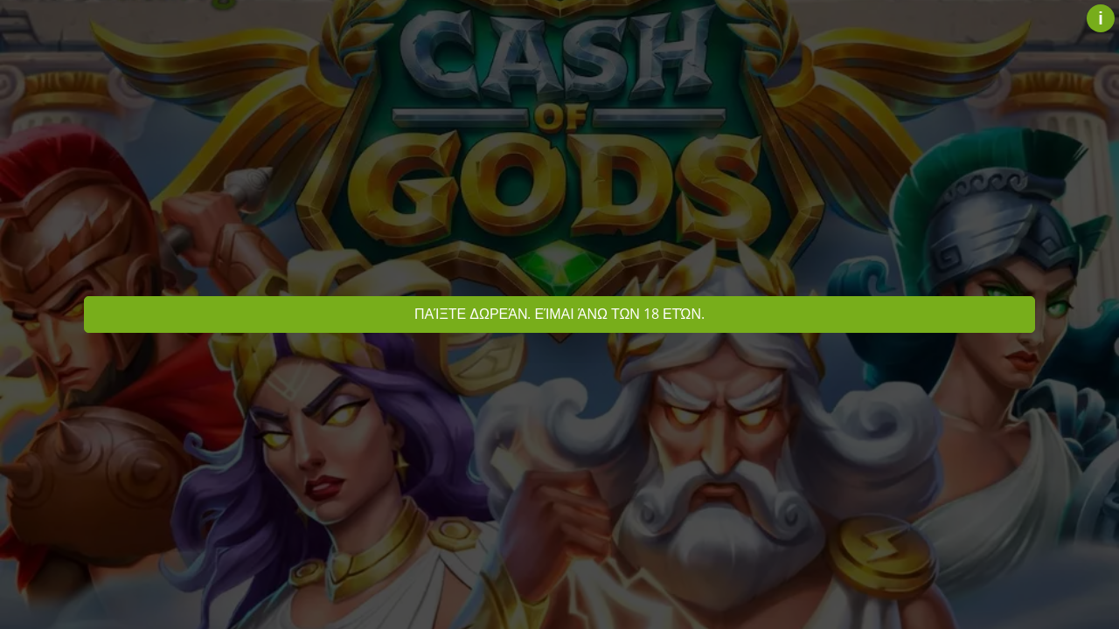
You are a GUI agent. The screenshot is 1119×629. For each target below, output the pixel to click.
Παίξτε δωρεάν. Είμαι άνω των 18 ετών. (559, 313)
